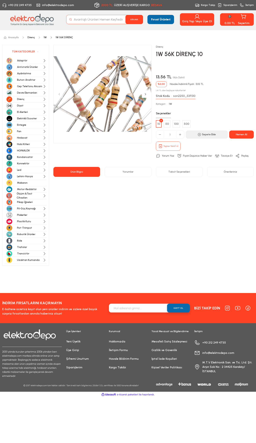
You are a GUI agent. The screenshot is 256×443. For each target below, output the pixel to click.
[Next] (145, 94)
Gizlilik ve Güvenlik (164, 350)
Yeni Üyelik (73, 341)
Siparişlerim (74, 367)
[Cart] (237, 19)
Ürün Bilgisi (76, 171)
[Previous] (59, 94)
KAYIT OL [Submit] (178, 308)
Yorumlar (128, 171)
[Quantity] (170, 134)
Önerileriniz (230, 171)
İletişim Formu (118, 350)
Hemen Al (241, 134)
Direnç (159, 46)
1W (170, 104)
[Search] (104, 19)
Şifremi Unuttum (77, 358)
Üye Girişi (72, 350)
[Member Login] (197, 16)
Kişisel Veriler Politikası (166, 367)
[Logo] (32, 19)
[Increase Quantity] (180, 134)
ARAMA (134, 19)
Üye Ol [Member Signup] (207, 21)
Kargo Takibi (117, 367)
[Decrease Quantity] (160, 134)
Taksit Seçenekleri (179, 171)
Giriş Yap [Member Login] (188, 21)
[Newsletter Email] (149, 308)
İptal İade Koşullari (164, 358)
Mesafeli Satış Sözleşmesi (169, 341)
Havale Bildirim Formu (124, 358)
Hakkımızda (117, 341)
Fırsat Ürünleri (160, 19)
